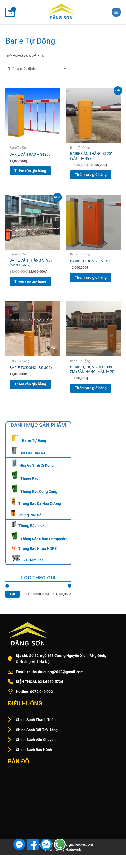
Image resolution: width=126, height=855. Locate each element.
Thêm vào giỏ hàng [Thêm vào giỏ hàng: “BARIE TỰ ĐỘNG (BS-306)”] (30, 384)
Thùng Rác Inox (31, 526)
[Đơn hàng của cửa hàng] (36, 69)
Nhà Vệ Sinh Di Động (36, 465)
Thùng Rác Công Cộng (38, 491)
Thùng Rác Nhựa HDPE (37, 548)
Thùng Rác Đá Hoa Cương (39, 503)
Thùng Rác (29, 478)
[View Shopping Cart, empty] (10, 12)
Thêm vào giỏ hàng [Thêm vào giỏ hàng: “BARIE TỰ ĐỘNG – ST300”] (91, 277)
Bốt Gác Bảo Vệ (32, 453)
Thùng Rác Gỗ (29, 515)
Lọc (12, 594)
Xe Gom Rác (33, 560)
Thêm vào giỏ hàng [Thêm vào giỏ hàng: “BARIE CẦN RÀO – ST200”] (30, 171)
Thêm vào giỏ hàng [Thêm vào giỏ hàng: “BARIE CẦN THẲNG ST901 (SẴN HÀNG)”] (30, 281)
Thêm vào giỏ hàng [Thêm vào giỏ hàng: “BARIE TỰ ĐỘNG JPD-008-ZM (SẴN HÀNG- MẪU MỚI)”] (91, 388)
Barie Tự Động (34, 440)
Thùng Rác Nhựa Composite (43, 539)
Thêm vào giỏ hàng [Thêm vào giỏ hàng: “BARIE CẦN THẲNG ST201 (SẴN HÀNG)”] (91, 175)
